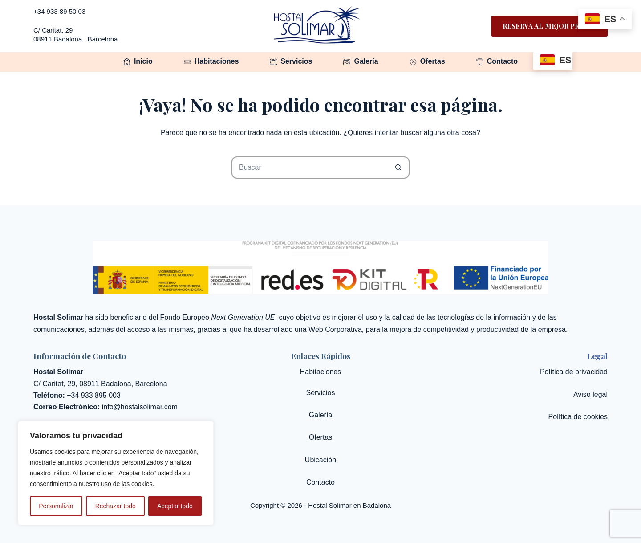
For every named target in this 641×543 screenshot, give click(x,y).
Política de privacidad (574, 372)
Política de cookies (578, 417)
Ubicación (320, 460)
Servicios (320, 392)
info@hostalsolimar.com (140, 407)
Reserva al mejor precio (549, 25)
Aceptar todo (174, 506)
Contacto (320, 482)
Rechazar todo (115, 506)
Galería (320, 415)
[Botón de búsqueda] (398, 167)
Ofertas (320, 437)
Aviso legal (590, 394)
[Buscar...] (309, 167)
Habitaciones (320, 372)
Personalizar (56, 506)
